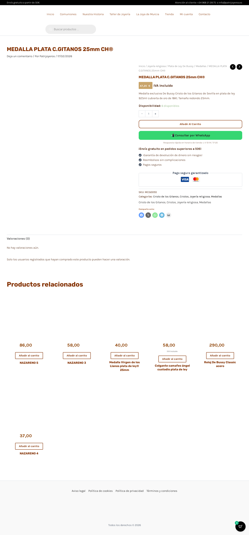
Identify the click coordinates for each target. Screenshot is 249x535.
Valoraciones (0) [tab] (18, 238)
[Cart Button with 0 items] (240, 526)
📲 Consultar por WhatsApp (190, 135)
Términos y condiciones (162, 490)
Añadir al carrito (190, 124)
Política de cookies (100, 490)
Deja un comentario (19, 56)
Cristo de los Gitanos (166, 196)
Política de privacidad (130, 490)
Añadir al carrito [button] (29, 355)
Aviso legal (78, 490)
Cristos (184, 196)
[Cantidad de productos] (148, 113)
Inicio (142, 66)
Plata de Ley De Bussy (180, 66)
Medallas (201, 66)
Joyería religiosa (156, 66)
